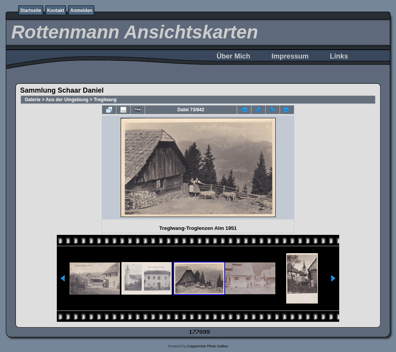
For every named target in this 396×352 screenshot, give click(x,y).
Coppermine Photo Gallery (207, 346)
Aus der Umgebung (67, 99)
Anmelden (81, 10)
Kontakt (56, 10)
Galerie (33, 99)
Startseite (30, 10)
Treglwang (105, 99)
